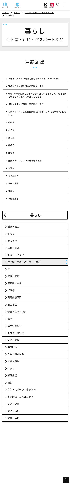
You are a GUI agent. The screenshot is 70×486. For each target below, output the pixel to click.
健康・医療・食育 (16, 311)
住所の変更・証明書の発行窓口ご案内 (26, 104)
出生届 (11, 130)
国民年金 (12, 304)
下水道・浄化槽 (15, 333)
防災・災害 (13, 403)
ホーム (5, 12)
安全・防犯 (13, 410)
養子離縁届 (13, 183)
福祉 (9, 318)
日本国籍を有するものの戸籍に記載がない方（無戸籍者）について (37, 113)
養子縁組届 (13, 175)
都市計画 (12, 347)
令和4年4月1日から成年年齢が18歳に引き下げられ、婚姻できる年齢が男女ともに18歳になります (37, 95)
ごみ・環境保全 (15, 354)
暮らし (17, 12)
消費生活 (12, 375)
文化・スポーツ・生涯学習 (21, 389)
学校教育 (12, 240)
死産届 (11, 191)
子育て (11, 233)
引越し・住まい (15, 255)
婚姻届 (11, 122)
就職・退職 (13, 276)
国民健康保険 (14, 297)
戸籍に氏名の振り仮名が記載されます (26, 86)
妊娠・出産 (13, 226)
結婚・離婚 (13, 247)
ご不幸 (11, 290)
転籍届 (11, 145)
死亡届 (11, 137)
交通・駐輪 (13, 340)
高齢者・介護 (14, 283)
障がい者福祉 (14, 325)
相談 (9, 382)
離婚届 (11, 152)
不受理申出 (13, 198)
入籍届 (11, 168)
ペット (11, 368)
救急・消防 (13, 418)
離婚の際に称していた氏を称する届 (24, 160)
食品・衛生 (13, 361)
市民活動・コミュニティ (20, 396)
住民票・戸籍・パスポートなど (39, 12)
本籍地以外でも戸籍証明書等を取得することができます (34, 78)
